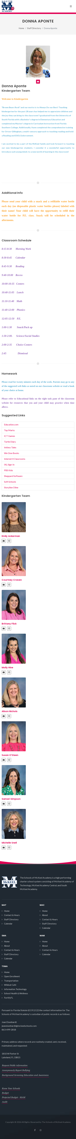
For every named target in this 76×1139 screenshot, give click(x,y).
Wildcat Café (10, 985)
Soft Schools (10, 481)
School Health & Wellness (16, 993)
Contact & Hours (12, 915)
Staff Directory (34, 28)
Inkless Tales (10, 447)
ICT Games (9, 436)
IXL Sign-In (9, 464)
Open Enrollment (12, 976)
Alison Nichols (9, 711)
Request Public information (14, 1065)
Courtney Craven (12, 579)
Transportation (11, 980)
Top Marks (9, 430)
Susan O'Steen (10, 755)
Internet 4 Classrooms (14, 458)
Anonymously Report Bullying (16, 1070)
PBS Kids (8, 470)
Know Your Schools (11, 1088)
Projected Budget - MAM (13, 1097)
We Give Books (11, 453)
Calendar (8, 923)
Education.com (11, 424)
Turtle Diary (10, 441)
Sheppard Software (13, 476)
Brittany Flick (9, 623)
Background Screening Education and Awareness (25, 1075)
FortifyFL (8, 997)
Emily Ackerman (11, 536)
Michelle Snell (9, 842)
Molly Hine (7, 667)
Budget (5, 1092)
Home (21, 28)
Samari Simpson (11, 799)
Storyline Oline (11, 487)
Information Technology (15, 989)
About (45, 915)
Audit (4, 1101)
